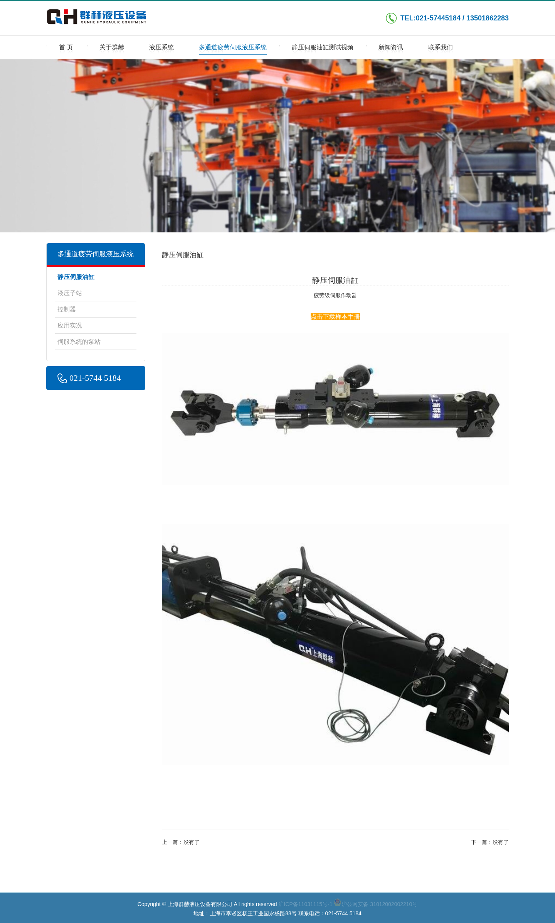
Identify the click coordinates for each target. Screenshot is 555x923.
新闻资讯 (390, 49)
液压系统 (161, 49)
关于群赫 (111, 49)
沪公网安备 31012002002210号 (375, 904)
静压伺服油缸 (75, 277)
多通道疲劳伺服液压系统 (233, 49)
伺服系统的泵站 (79, 341)
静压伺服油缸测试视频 (322, 49)
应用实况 (69, 325)
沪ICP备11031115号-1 (305, 904)
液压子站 (69, 293)
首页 (66, 49)
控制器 (66, 309)
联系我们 (440, 49)
